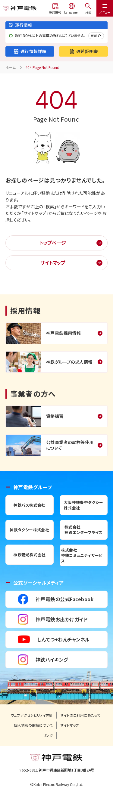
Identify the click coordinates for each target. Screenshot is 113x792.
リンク (48, 735)
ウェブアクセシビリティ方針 (32, 715)
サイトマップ (52, 262)
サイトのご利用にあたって (80, 715)
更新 (96, 35)
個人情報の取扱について (33, 725)
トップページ (53, 242)
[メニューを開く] (88, 8)
